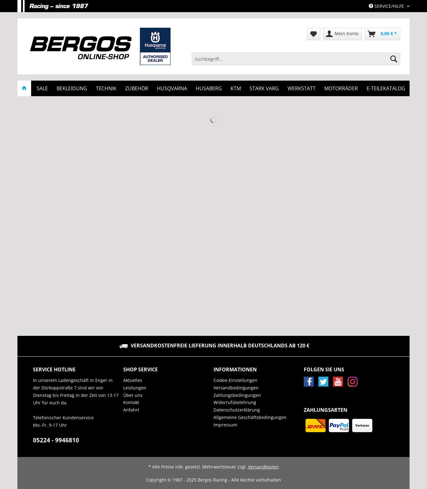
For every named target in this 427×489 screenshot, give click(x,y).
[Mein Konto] (342, 34)
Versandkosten (263, 467)
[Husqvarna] (171, 88)
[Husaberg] (208, 88)
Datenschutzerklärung (237, 410)
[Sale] (42, 88)
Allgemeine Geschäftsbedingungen (250, 417)
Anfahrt (131, 410)
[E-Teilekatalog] (386, 88)
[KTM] (235, 88)
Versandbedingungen (236, 388)
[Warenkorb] (382, 34)
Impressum (225, 425)
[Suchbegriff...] (296, 59)
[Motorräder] (341, 88)
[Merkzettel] (313, 34)
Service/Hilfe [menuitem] (387, 6)
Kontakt (131, 402)
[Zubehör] (136, 88)
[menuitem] (296, 62)
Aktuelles (132, 380)
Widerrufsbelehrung (235, 402)
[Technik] (106, 88)
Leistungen (134, 388)
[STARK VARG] (264, 88)
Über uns (133, 395)
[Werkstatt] (301, 88)
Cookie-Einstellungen (235, 380)
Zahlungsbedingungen (237, 395)
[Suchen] (393, 59)
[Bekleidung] (72, 88)
